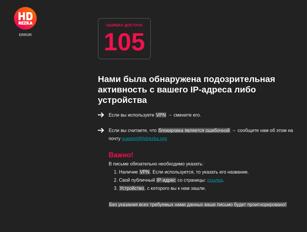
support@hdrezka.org (144, 138)
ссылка (215, 180)
